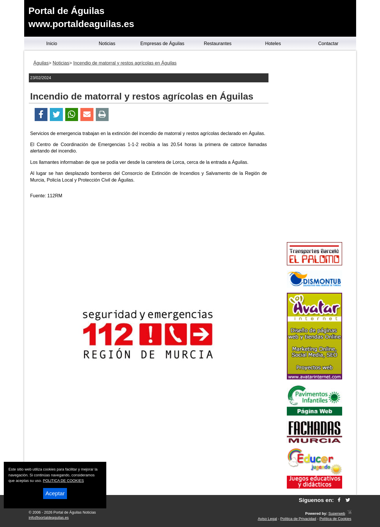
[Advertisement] (148, 244)
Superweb (336, 513)
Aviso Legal (267, 519)
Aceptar (55, 493)
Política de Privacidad (298, 519)
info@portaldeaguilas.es (49, 517)
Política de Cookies (335, 519)
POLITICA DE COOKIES (63, 480)
